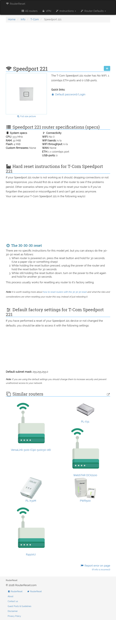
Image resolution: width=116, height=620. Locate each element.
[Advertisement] (58, 45)
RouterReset (15, 3)
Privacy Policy (14, 616)
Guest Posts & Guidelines (19, 606)
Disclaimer (13, 611)
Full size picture (26, 116)
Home (12, 19)
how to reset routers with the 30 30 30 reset (65, 292)
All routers (29, 10)
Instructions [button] (66, 10)
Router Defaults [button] (93, 10)
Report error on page (95, 567)
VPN (46, 10)
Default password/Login (68, 94)
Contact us (13, 601)
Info (23, 19)
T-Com (34, 19)
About (10, 596)
